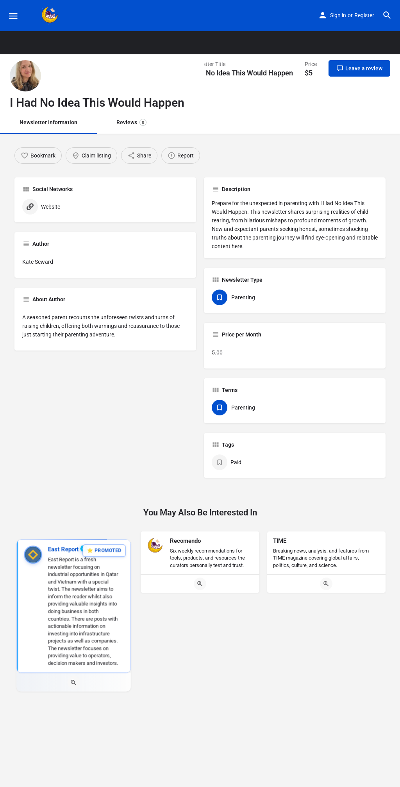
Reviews (131, 122)
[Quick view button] (73, 682)
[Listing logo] (25, 75)
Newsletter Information (48, 122)
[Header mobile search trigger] (387, 15)
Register (364, 15)
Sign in (338, 15)
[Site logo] (50, 15)
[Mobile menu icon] (13, 15)
